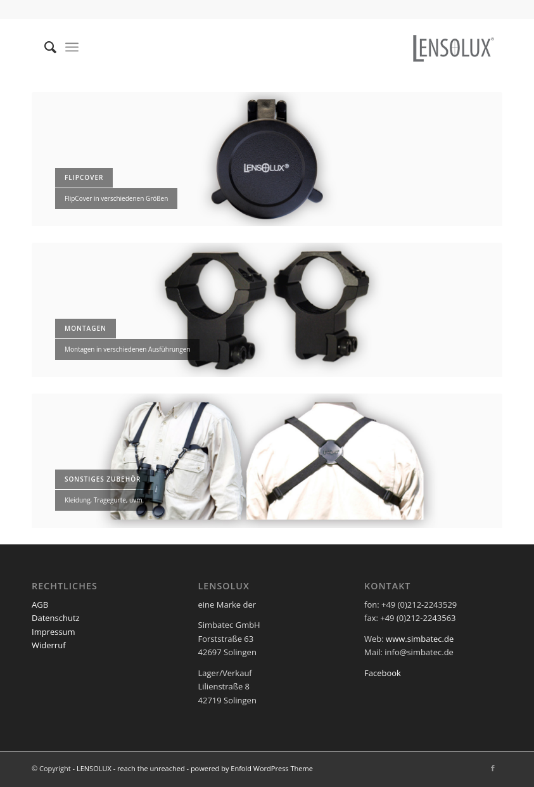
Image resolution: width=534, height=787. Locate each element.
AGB (40, 604)
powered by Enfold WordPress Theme (252, 768)
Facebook (382, 673)
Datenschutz (56, 618)
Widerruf (49, 645)
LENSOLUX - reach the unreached (131, 768)
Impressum (53, 631)
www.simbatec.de (420, 638)
